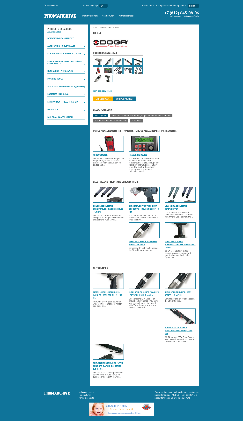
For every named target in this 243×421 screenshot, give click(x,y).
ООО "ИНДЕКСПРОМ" (180, 398)
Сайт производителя (102, 91)
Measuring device (138, 155)
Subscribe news (51, 5)
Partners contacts (125, 16)
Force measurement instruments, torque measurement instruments (141, 115)
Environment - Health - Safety (62, 102)
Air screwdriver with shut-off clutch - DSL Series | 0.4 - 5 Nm (144, 209)
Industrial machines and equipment (66, 86)
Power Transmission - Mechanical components (65, 62)
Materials (52, 109)
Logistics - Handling (57, 94)
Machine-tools (55, 79)
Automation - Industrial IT (61, 46)
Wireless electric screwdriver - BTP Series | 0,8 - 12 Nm (180, 244)
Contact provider (124, 99)
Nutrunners (136, 121)
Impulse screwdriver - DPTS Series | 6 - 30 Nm (143, 243)
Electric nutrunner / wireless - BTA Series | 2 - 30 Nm (178, 330)
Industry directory (90, 16)
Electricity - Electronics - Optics (64, 54)
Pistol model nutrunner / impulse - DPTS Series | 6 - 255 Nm (107, 295)
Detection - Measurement (60, 38)
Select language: (90, 6)
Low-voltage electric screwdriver (176, 207)
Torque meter (100, 155)
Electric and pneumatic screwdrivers (111, 121)
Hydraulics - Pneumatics (60, 71)
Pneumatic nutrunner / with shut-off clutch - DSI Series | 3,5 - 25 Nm (108, 366)
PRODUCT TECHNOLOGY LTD (184, 395)
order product (103, 99)
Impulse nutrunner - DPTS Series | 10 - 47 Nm (178, 294)
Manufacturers (108, 16)
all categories (101, 115)
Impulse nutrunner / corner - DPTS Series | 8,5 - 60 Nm (144, 294)
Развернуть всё (54, 31)
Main (95, 27)
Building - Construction (60, 117)
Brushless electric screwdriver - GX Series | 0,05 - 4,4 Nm (108, 209)
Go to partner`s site (191, 16)
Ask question (175, 16)
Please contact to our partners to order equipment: (164, 6)
